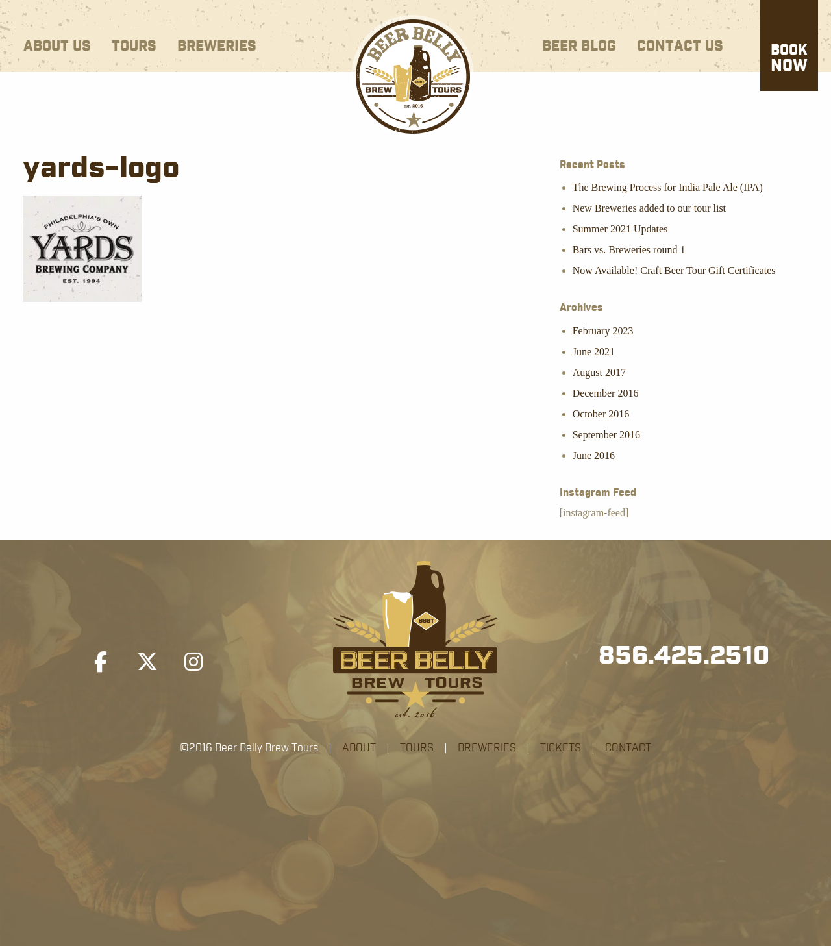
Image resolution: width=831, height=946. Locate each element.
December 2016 (606, 393)
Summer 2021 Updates (620, 228)
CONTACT (628, 747)
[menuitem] (57, 43)
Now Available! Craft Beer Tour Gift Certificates (674, 270)
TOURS (417, 747)
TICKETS (560, 747)
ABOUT (359, 747)
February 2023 (603, 330)
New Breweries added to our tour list (649, 208)
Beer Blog (579, 46)
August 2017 (599, 372)
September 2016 (606, 434)
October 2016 (601, 413)
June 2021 (594, 351)
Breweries (216, 46)
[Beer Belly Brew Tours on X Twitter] (147, 662)
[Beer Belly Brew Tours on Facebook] (100, 662)
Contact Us (680, 46)
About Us (57, 46)
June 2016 (594, 455)
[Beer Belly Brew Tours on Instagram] (193, 662)
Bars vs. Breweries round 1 (629, 249)
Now (789, 59)
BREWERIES (487, 747)
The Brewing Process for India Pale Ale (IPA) (668, 187)
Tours (134, 46)
